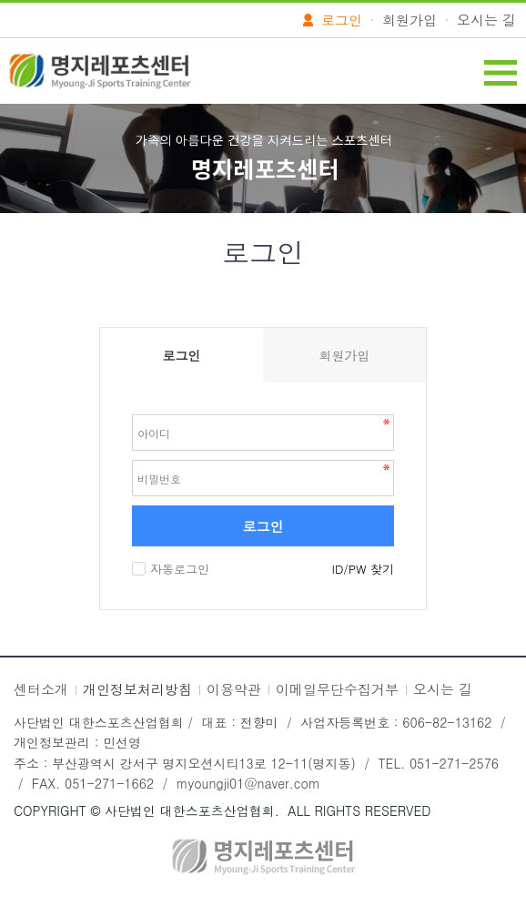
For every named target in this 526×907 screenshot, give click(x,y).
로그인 (263, 525)
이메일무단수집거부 (337, 688)
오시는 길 (486, 19)
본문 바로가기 (0, 0)
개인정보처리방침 (137, 688)
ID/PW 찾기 (363, 568)
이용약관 (234, 688)
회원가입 (409, 19)
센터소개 (41, 688)
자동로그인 (177, 568)
